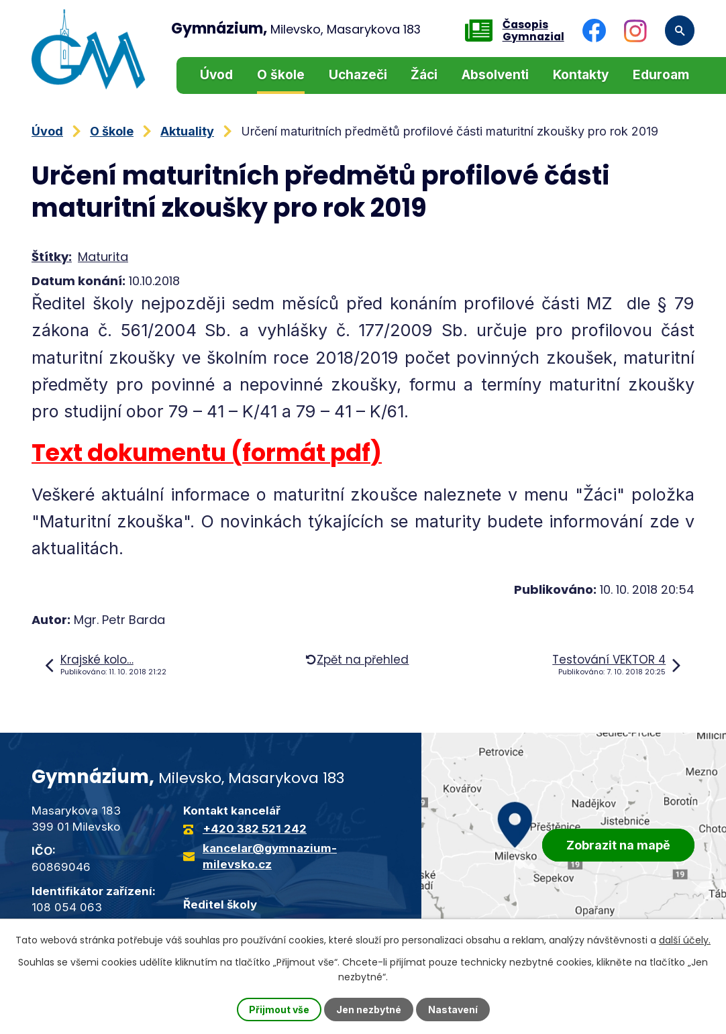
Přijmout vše (279, 1009)
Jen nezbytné (368, 1009)
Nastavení (453, 1009)
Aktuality (187, 131)
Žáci (424, 75)
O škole (281, 75)
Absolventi (495, 75)
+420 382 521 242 (255, 828)
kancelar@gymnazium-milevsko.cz (270, 856)
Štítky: (52, 256)
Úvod (216, 75)
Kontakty (581, 75)
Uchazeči (358, 75)
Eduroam (661, 75)
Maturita (103, 256)
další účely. (685, 940)
